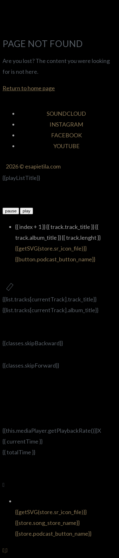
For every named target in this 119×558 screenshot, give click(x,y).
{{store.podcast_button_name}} (53, 533)
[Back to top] (4, 550)
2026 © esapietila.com (33, 166)
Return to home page (29, 88)
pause (11, 211)
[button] (59, 27)
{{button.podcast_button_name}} (55, 259)
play (26, 211)
